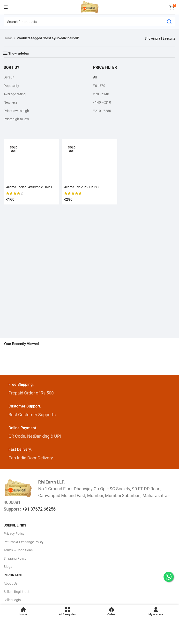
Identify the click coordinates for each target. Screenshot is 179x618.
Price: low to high (16, 111)
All (95, 77)
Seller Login (12, 600)
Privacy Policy (14, 533)
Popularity (11, 86)
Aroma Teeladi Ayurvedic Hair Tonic (32, 187)
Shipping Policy (15, 558)
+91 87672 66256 (39, 509)
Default (9, 77)
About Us (10, 583)
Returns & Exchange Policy (24, 542)
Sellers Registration (18, 592)
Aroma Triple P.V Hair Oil (82, 187)
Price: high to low (16, 119)
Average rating (15, 94)
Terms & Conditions (18, 550)
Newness (10, 102)
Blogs (8, 567)
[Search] (89, 21)
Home (8, 38)
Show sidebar (18, 53)
